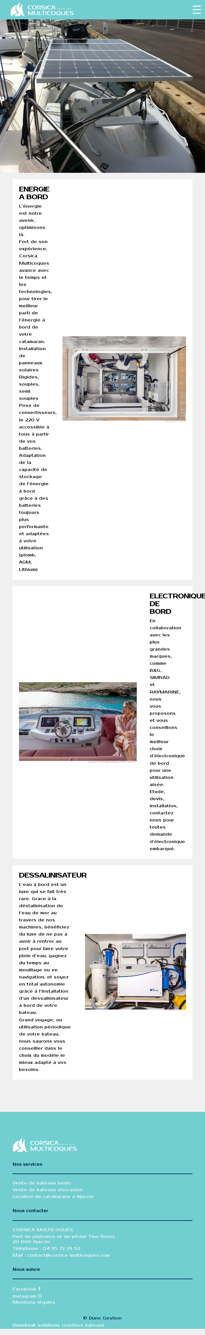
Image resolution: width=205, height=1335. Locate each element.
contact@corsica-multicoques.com (68, 1255)
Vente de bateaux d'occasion (48, 1190)
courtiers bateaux (82, 1325)
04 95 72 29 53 (60, 1248)
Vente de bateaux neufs (42, 1183)
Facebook (26, 1289)
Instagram (27, 1296)
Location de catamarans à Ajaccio (53, 1196)
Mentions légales (34, 1302)
